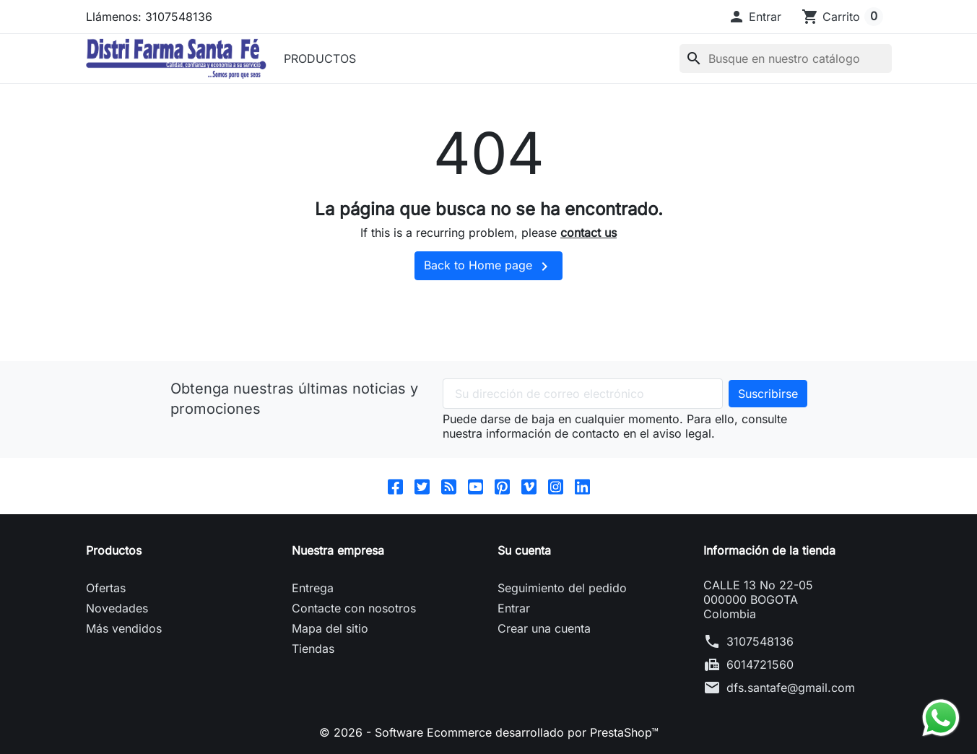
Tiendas (313, 648)
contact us (588, 232)
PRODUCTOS (320, 58)
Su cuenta (524, 550)
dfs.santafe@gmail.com (790, 687)
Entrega (313, 588)
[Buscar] (785, 58)
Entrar (514, 608)
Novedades (117, 608)
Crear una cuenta (544, 628)
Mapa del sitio (330, 628)
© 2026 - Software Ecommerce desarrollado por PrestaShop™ (489, 732)
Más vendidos (124, 628)
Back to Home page (488, 266)
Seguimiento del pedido (562, 588)
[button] (754, 17)
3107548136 (760, 641)
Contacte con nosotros (354, 608)
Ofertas (106, 588)
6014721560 (760, 664)
